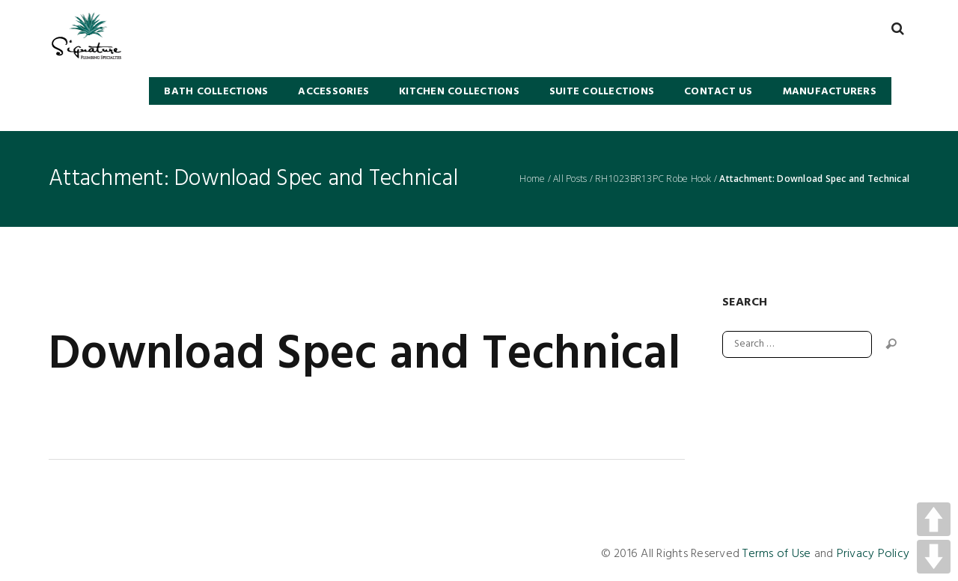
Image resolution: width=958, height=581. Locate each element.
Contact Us (718, 91)
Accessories (333, 91)
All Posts (570, 178)
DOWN (934, 557)
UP (934, 519)
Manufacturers (829, 91)
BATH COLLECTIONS (216, 91)
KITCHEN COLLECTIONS (459, 91)
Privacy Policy (873, 554)
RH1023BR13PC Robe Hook (653, 178)
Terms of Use (776, 554)
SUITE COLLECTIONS (601, 91)
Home (532, 178)
